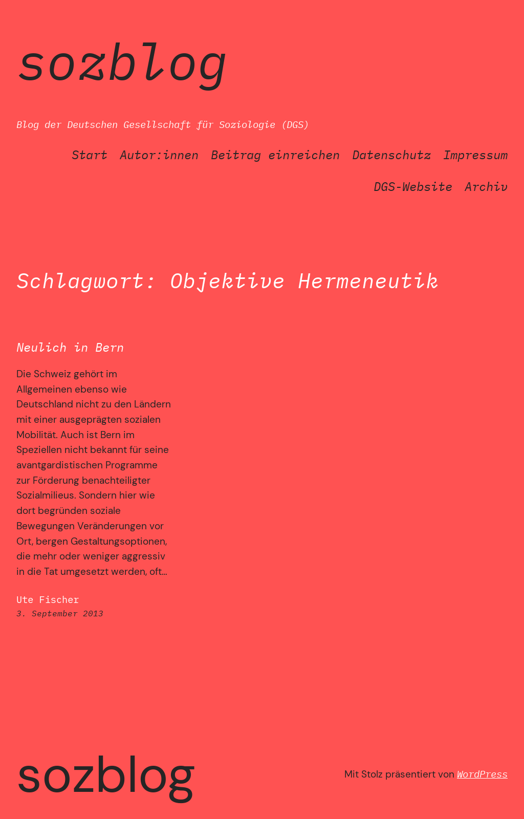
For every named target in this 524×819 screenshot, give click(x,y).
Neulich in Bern (70, 347)
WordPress (482, 774)
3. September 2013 (59, 613)
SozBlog (122, 61)
